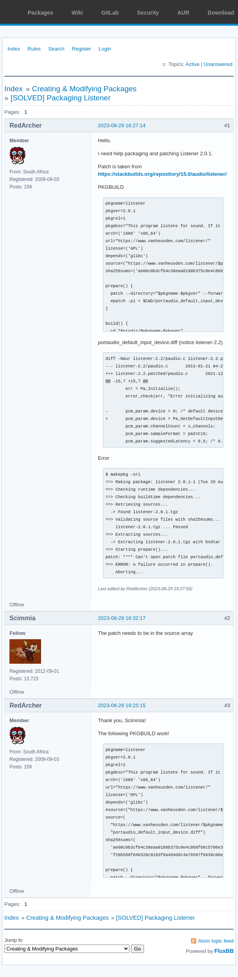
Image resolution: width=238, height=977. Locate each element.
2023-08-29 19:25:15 (122, 705)
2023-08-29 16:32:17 (122, 618)
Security (148, 12)
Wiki (77, 12)
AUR (183, 12)
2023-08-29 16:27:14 (122, 125)
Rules (34, 49)
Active (192, 64)
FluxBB (224, 951)
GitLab (109, 12)
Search (56, 49)
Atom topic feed (216, 941)
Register (81, 49)
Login (105, 49)
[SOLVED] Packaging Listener (61, 98)
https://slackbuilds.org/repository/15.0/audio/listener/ (162, 174)
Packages (40, 12)
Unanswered (218, 64)
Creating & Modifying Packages (84, 89)
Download (221, 12)
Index (13, 49)
